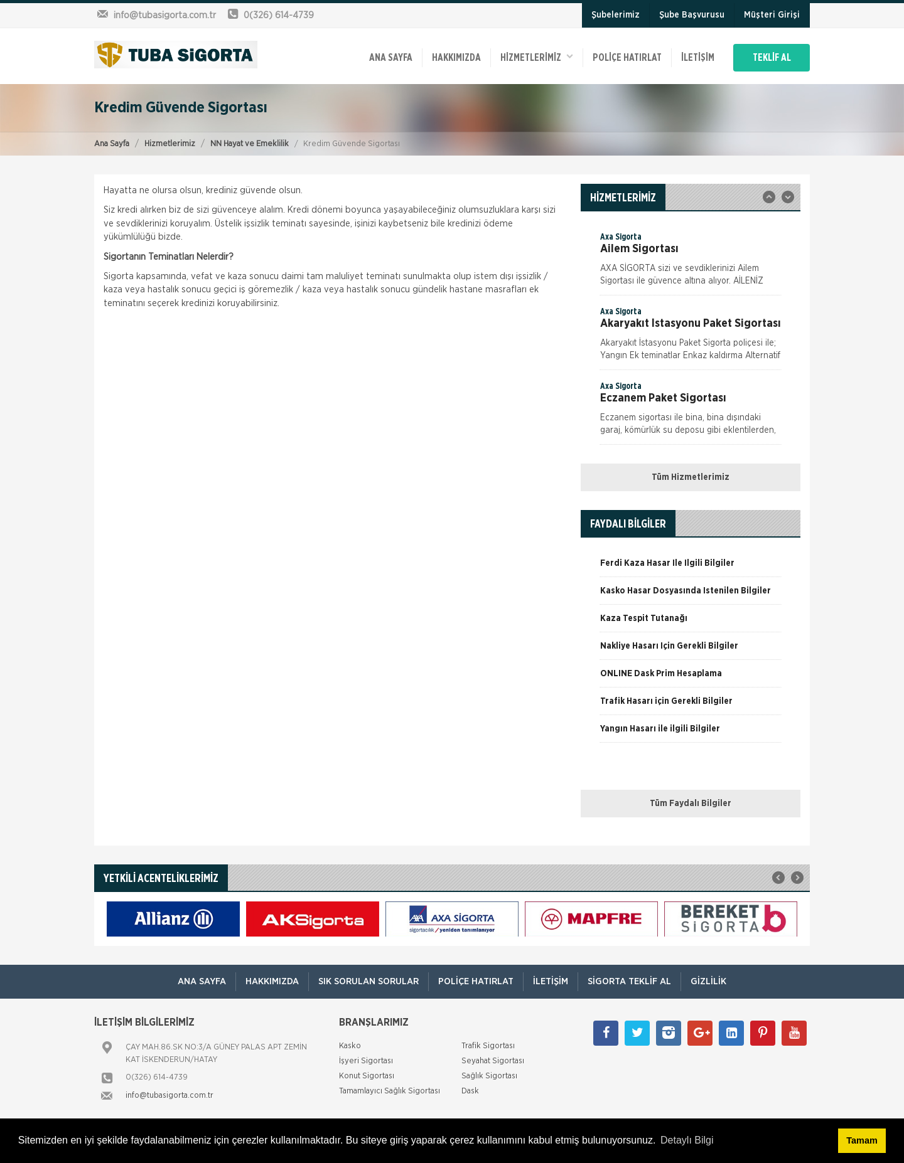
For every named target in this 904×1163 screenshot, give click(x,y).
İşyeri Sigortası (366, 1061)
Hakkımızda (456, 58)
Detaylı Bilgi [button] (686, 1140)
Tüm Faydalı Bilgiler (690, 803)
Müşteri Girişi (772, 15)
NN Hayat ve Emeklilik (249, 144)
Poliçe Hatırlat (627, 58)
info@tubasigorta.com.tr (169, 1095)
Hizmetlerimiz (169, 144)
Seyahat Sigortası (492, 1061)
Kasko (350, 1046)
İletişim (697, 58)
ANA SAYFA (390, 58)
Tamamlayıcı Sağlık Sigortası (389, 1091)
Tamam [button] (861, 1140)
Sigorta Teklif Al (629, 981)
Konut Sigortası (366, 1076)
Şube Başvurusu (691, 15)
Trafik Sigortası (488, 1046)
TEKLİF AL (772, 58)
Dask (470, 1091)
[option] (691, 262)
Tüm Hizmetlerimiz (690, 477)
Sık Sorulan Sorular (368, 981)
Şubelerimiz (615, 15)
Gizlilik (708, 981)
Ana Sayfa (111, 144)
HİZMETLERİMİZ (536, 57)
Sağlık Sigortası (489, 1076)
